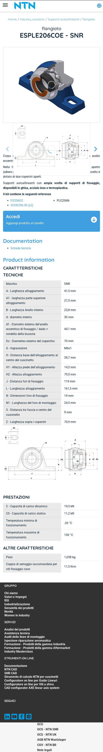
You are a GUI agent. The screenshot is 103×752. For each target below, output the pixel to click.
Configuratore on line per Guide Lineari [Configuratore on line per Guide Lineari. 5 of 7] (30, 680)
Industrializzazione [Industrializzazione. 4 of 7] (17, 604)
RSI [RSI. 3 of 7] (6, 600)
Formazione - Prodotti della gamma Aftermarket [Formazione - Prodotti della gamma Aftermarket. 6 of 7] (37, 648)
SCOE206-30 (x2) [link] (22, 205)
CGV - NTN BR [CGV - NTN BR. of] (46, 745)
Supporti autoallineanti (63, 19)
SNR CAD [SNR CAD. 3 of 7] (10, 673)
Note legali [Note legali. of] (44, 750)
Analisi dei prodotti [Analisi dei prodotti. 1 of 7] (17, 629)
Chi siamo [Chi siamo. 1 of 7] (11, 593)
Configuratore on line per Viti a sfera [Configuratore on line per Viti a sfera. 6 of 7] (29, 684)
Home (12, 19)
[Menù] (5, 5)
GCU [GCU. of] (40, 724)
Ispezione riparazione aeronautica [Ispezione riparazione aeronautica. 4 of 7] (27, 640)
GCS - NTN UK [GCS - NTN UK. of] (46, 734)
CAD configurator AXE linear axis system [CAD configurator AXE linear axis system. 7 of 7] (31, 688)
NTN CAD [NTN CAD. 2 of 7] (10, 669)
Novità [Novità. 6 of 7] (8, 611)
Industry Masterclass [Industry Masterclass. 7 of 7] (18, 651)
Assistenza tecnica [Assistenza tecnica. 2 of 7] (17, 633)
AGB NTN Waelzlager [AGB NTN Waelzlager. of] (51, 739)
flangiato (89, 19)
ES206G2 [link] (17, 200)
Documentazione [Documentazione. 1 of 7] (15, 666)
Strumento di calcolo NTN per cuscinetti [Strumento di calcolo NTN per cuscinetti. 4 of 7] (31, 677)
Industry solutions (32, 19)
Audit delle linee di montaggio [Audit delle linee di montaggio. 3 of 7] (24, 637)
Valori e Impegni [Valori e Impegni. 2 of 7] (15, 597)
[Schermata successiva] (95, 149)
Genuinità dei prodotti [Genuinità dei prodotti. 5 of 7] (19, 608)
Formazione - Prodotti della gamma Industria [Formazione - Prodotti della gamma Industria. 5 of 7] (34, 644)
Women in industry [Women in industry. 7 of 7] (17, 615)
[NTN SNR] (25, 5)
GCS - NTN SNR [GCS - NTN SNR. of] (47, 729)
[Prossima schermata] (7, 149)
